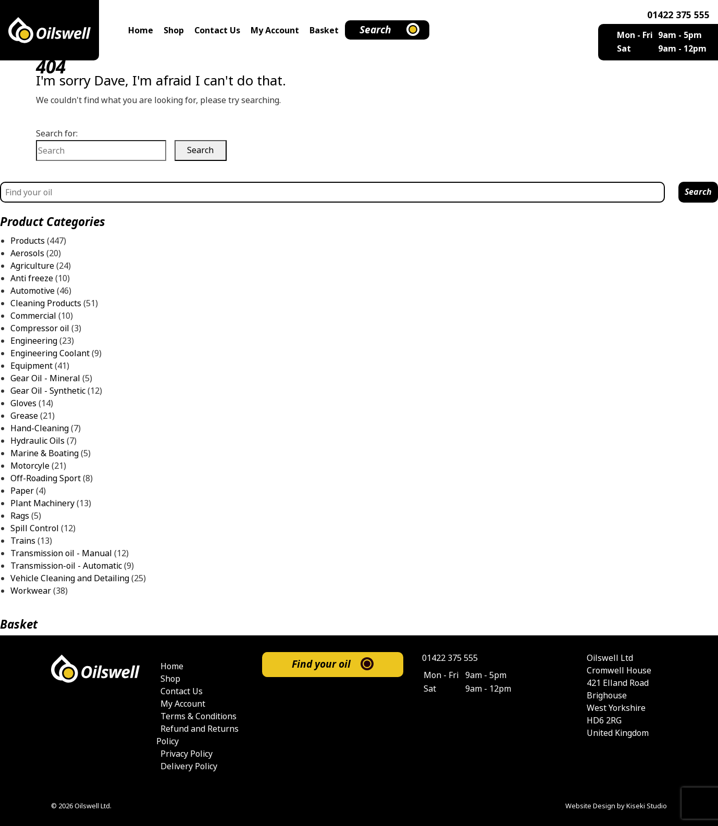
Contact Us (217, 30)
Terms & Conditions (198, 716)
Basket (324, 30)
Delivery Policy (188, 766)
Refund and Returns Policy (197, 735)
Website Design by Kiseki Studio (616, 806)
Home (140, 30)
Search (375, 30)
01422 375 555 (678, 15)
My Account (275, 30)
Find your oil (321, 664)
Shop (174, 30)
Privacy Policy (186, 754)
